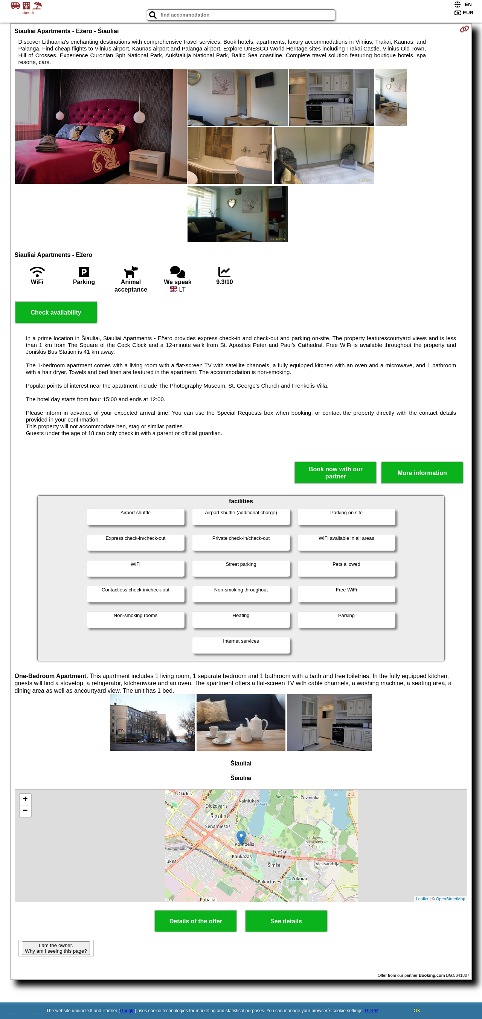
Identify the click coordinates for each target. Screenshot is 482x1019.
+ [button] (25, 799)
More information (422, 473)
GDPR (371, 1010)
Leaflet (422, 899)
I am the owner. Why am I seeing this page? (56, 948)
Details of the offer (195, 921)
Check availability (56, 312)
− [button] (25, 811)
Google (127, 1010)
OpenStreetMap (450, 899)
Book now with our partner (336, 473)
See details (286, 921)
